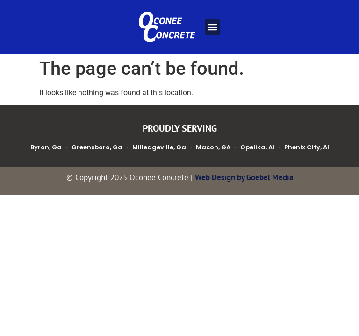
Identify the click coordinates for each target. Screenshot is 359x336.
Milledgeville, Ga (159, 147)
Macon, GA (213, 147)
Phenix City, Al (306, 147)
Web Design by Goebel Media (244, 177)
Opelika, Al (257, 147)
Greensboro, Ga (97, 147)
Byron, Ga (46, 147)
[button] (212, 27)
